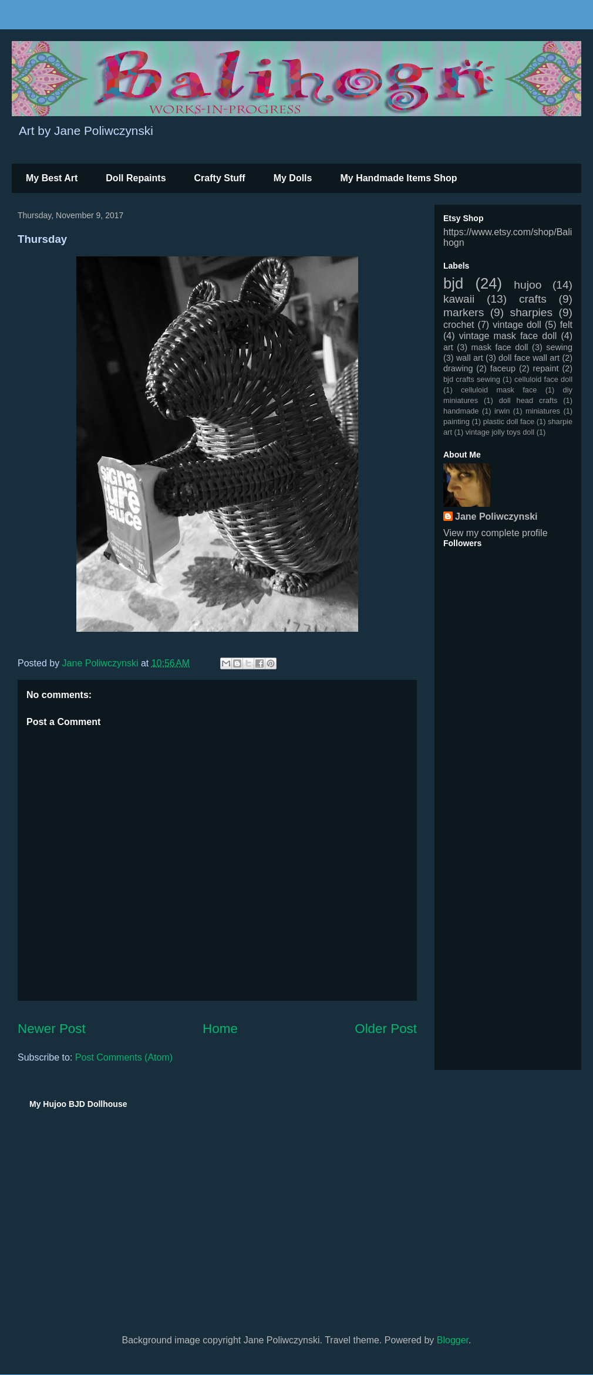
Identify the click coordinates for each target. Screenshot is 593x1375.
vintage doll (517, 325)
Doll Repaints (136, 178)
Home (220, 1028)
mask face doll (499, 347)
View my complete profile (495, 533)
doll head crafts (528, 400)
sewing (559, 347)
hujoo (527, 285)
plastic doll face (509, 421)
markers (463, 312)
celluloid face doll (543, 379)
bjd (453, 283)
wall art (469, 358)
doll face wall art (529, 358)
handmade (461, 411)
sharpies (531, 312)
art (448, 347)
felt (566, 325)
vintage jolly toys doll (500, 432)
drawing (458, 368)
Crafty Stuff (219, 178)
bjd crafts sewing (471, 379)
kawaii (458, 299)
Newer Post (52, 1028)
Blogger (453, 1340)
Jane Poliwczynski (496, 516)
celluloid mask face (499, 389)
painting (456, 421)
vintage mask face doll (508, 336)
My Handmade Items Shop (398, 178)
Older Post (386, 1028)
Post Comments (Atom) (124, 1057)
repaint (546, 368)
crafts (533, 299)
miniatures (542, 411)
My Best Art (52, 178)
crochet (458, 325)
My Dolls (293, 178)
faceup (502, 368)
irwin (502, 411)
